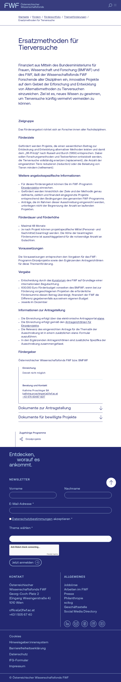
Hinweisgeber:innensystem (28, 642)
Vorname (15, 488)
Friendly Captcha (52, 554)
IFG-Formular (18, 660)
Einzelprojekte (30, 187)
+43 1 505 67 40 (20, 614)
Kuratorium (59, 280)
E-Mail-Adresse (21, 503)
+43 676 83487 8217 (34, 396)
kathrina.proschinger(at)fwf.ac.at (40, 393)
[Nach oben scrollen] (111, 482)
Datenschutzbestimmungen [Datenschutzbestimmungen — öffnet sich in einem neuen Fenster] (32, 519)
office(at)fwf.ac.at (22, 610)
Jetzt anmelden (22, 562)
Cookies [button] (15, 636)
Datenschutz (18, 654)
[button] (60, 408)
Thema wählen (21, 528)
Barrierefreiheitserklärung (27, 648)
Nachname (72, 488)
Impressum (17, 666)
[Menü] (115, 5)
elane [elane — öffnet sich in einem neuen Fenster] (100, 318)
